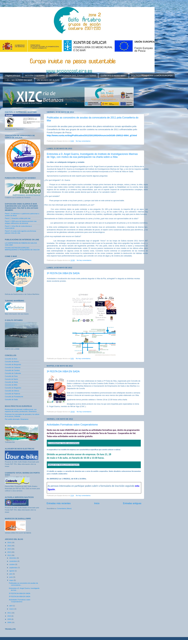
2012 (9, 555)
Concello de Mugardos (13, 388)
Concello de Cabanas (12, 367)
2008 (9, 622)
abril (11, 606)
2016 (9, 542)
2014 (9, 549)
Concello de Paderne (12, 393)
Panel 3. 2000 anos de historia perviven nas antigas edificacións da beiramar (20, 222)
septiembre (13, 567)
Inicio (96, 503)
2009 (9, 619)
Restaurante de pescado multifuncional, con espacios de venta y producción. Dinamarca (20, 410)
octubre (12, 564)
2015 (9, 546)
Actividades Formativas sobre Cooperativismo (72, 424)
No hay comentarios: (83, 141)
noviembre (13, 561)
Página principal (12, 75)
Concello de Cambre (12, 370)
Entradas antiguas (132, 503)
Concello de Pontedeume (14, 396)
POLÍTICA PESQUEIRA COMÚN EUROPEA (152, 75)
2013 (9, 552)
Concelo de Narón (11, 379)
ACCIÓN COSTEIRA (34, 75)
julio (11, 574)
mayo (11, 580)
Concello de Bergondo (13, 364)
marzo (11, 609)
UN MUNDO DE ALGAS (48, 80)
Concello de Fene (11, 376)
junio (11, 577)
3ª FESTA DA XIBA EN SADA (63, 273)
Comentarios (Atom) (64, 508)
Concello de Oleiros (12, 391)
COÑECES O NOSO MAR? (113, 75)
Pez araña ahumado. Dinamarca (16, 419)
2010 (9, 616)
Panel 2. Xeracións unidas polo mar (18, 218)
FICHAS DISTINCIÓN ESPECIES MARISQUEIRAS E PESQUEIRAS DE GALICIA (22, 249)
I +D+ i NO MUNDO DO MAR (18, 80)
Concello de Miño (11, 385)
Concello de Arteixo (12, 361)
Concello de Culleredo (13, 373)
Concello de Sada (11, 399)
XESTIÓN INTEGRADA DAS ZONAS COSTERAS (72, 75)
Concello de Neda (11, 382)
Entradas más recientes (59, 503)
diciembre (13, 558)
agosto (12, 571)
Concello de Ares (11, 359)
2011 (9, 613)
